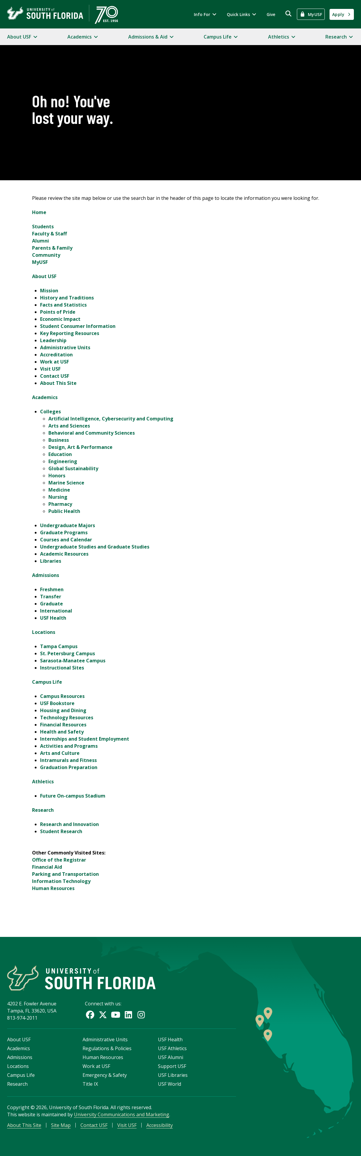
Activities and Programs (69, 746)
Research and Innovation (69, 824)
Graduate (51, 603)
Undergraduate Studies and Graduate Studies (94, 546)
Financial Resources (63, 724)
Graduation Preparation (68, 767)
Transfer (50, 596)
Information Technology (61, 881)
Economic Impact (60, 319)
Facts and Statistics (63, 305)
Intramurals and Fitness (68, 760)
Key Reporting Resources (69, 333)
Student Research (61, 831)
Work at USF (54, 361)
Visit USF (50, 369)
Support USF (172, 1066)
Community (46, 255)
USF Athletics (172, 1048)
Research (43, 810)
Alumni (40, 240)
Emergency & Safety (105, 1075)
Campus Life (47, 682)
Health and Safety (62, 731)
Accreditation (56, 354)
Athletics (43, 781)
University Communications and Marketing (121, 1114)
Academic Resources (64, 554)
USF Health (53, 618)
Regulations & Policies (107, 1048)
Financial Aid (47, 867)
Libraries (50, 561)
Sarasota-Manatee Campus (72, 660)
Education (60, 454)
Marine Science (66, 482)
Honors (56, 475)
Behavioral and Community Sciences (91, 433)
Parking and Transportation (65, 874)
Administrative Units (65, 347)
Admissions (45, 575)
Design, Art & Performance (80, 447)
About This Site (58, 383)
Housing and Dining (63, 710)
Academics (45, 397)
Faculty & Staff (49, 233)
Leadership (53, 340)
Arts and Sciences (69, 425)
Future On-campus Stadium (72, 796)
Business (58, 440)
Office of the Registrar (59, 860)
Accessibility (159, 1125)
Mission (49, 290)
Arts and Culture (60, 753)
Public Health (64, 511)
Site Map (61, 1125)
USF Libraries (173, 1075)
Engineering (62, 461)
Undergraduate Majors (67, 525)
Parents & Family (52, 248)
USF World (169, 1084)
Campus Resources (62, 696)
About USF (44, 276)
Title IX (90, 1084)
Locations (43, 632)
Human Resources (53, 888)
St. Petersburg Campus (67, 653)
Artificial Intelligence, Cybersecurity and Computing (110, 418)
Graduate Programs (64, 532)
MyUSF (40, 262)
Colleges (50, 411)
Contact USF (54, 376)
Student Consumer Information (77, 326)
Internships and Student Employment (84, 739)
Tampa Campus (58, 646)
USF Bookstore (57, 703)
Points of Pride (57, 312)
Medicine (59, 490)
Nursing (57, 497)
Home (39, 212)
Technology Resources (66, 717)
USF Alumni (170, 1057)
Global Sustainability (73, 468)
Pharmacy (60, 504)
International (56, 611)
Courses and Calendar (66, 539)
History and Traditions (67, 297)
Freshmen (52, 589)
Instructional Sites (62, 667)
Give (271, 14)
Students (43, 226)
